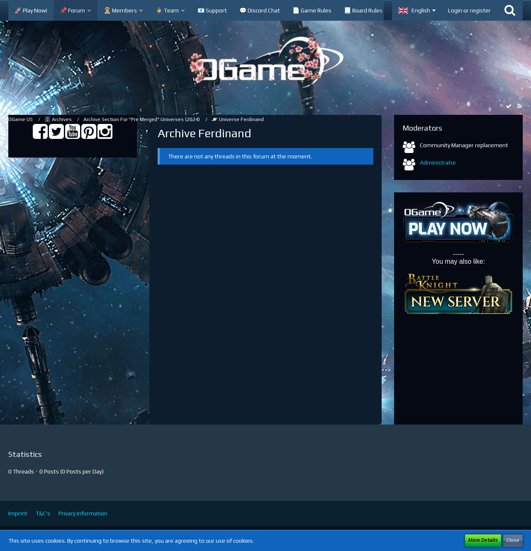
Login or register (469, 10)
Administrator (438, 162)
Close (513, 540)
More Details (483, 540)
